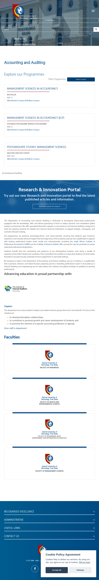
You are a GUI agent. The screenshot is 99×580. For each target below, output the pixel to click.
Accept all (56, 570)
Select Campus (81, 79)
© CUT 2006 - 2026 (32, 561)
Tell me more (84, 562)
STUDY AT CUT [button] (20, 39)
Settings (80, 570)
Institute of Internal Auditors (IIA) (50, 244)
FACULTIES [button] (18, 50)
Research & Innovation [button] (24, 45)
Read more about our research (49, 206)
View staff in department (15, 328)
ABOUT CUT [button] (19, 56)
